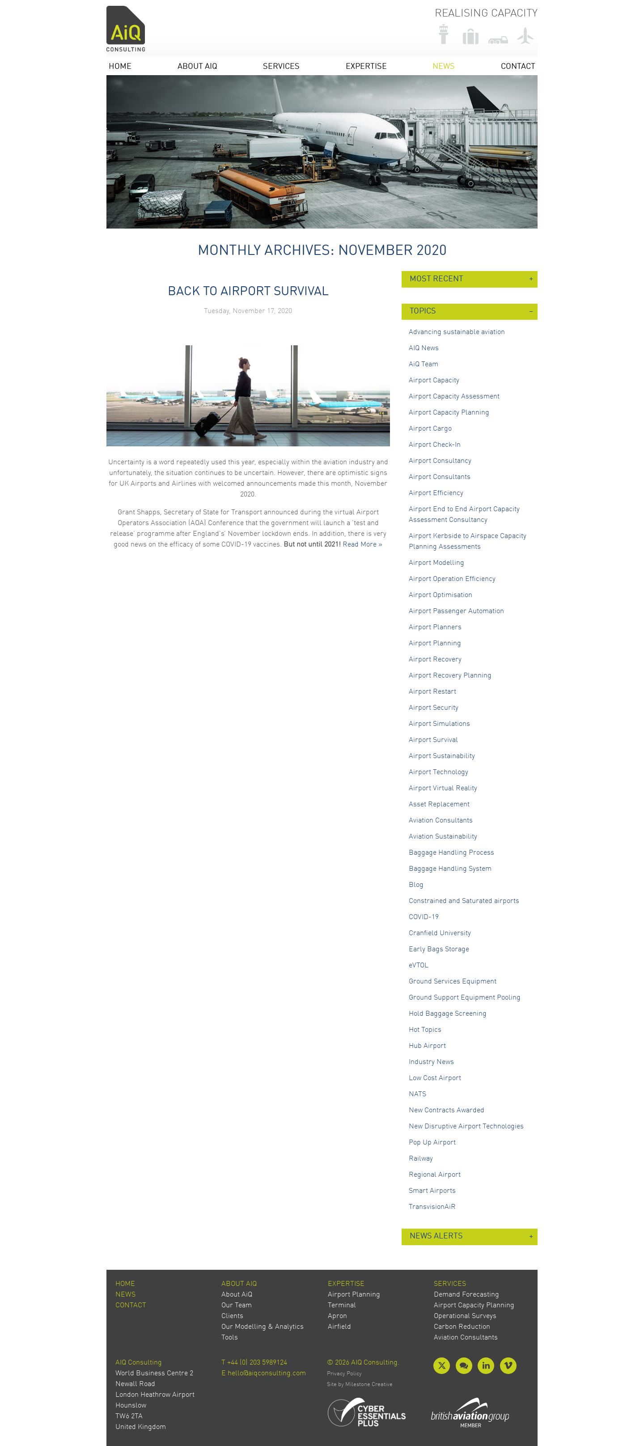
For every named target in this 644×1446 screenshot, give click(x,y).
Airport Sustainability (442, 756)
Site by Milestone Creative (360, 1384)
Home (120, 67)
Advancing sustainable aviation (457, 332)
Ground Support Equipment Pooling (465, 997)
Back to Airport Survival (248, 292)
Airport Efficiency (436, 493)
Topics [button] (423, 311)
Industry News (431, 1062)
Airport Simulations (439, 724)
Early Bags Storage (439, 949)
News (443, 67)
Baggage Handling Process (451, 853)
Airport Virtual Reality (443, 788)
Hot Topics (425, 1030)
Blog (416, 885)
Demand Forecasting (466, 1294)
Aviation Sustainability (443, 836)
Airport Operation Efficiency (452, 579)
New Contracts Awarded (446, 1110)
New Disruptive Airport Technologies (466, 1126)
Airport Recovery (435, 659)
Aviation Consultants (441, 820)
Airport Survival (433, 740)
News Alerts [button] (436, 1236)
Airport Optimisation (440, 595)
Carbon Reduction (462, 1327)
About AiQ (197, 67)
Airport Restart (432, 691)
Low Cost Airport (435, 1078)
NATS (417, 1094)
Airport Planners (435, 627)
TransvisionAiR (432, 1207)
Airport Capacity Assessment (454, 396)
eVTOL (418, 965)
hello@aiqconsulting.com (267, 1373)
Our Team (236, 1305)
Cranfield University (440, 933)
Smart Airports (432, 1191)
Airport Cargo (430, 429)
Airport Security (433, 708)
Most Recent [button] (436, 279)
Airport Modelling (436, 563)
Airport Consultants (439, 477)
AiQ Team (423, 364)
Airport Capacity (434, 380)
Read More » (362, 544)
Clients (232, 1316)
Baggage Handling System (450, 869)
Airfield (339, 1327)
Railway (421, 1158)
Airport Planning (435, 643)
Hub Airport (427, 1046)
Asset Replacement (439, 804)
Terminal (342, 1305)
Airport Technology (438, 772)
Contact (518, 67)
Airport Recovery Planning (450, 675)
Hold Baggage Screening (448, 1014)
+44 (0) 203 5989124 (257, 1362)
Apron (337, 1316)
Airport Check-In (435, 445)
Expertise (366, 67)
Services (281, 67)
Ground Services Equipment (452, 981)
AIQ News (424, 348)
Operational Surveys (465, 1316)
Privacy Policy (344, 1374)
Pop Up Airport (432, 1142)
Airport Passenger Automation (456, 611)
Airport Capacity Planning (449, 412)
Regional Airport (435, 1175)
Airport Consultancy (440, 461)
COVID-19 (424, 917)
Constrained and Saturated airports (464, 901)
